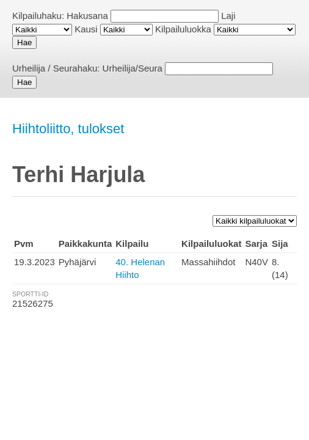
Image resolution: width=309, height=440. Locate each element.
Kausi (86, 29)
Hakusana (87, 15)
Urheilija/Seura (132, 68)
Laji (228, 15)
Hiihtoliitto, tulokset (68, 128)
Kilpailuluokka (183, 29)
